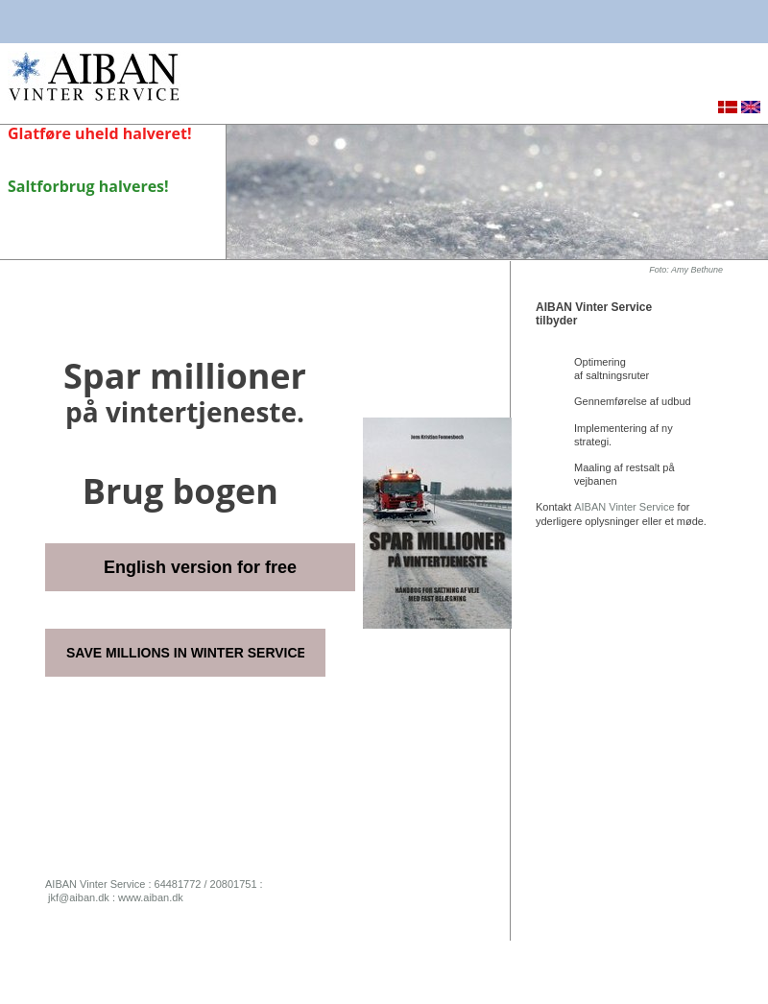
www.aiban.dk (150, 897)
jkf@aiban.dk (78, 897)
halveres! (134, 186)
